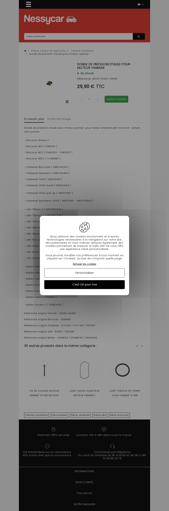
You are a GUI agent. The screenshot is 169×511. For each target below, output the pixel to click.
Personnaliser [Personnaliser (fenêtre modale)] (84, 273)
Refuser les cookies (84, 264)
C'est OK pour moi (84, 285)
